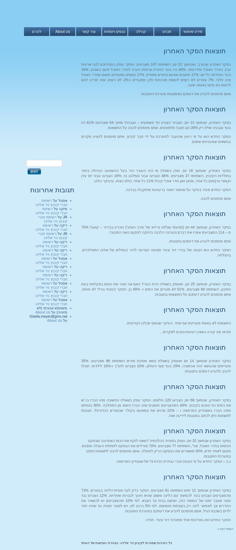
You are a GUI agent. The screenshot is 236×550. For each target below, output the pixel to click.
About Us (62, 31)
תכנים (166, 31)
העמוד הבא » (225, 528)
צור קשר (88, 31)
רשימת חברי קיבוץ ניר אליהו (51, 202)
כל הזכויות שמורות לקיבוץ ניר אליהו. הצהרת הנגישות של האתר (126, 543)
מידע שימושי (192, 31)
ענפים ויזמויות (114, 31)
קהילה (141, 31)
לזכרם (37, 31)
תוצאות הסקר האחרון (195, 51)
